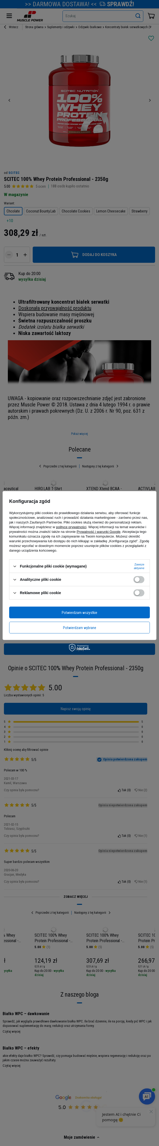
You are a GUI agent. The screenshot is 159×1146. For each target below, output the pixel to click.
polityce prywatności (71, 527)
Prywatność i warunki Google (99, 532)
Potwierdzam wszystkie (79, 612)
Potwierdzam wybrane (79, 627)
